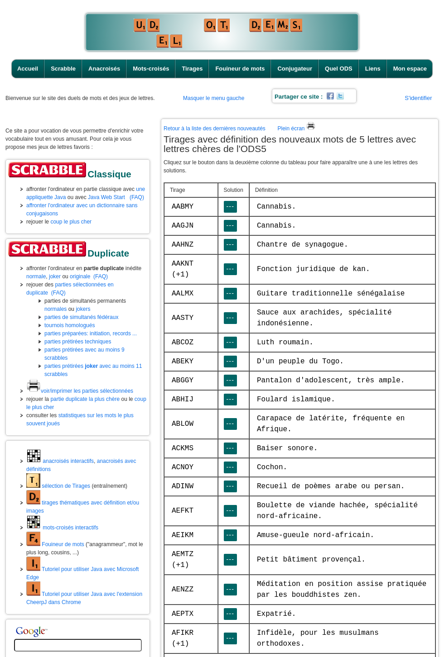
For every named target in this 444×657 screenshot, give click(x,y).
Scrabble (63, 68)
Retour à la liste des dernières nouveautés (214, 128)
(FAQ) (137, 197)
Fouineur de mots (240, 68)
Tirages (192, 68)
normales (55, 309)
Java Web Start (106, 197)
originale (80, 276)
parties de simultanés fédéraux (81, 317)
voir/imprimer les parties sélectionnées (79, 391)
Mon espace (410, 68)
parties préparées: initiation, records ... (90, 333)
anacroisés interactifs (60, 461)
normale (36, 276)
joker (55, 276)
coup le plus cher (71, 222)
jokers (83, 309)
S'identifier (418, 98)
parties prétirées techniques (77, 341)
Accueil (27, 68)
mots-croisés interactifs (62, 527)
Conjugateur (294, 68)
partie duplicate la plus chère (85, 399)
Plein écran (296, 128)
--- (230, 206)
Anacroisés (104, 68)
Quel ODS (338, 68)
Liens (373, 68)
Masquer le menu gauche (213, 98)
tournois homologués (69, 325)
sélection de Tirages (58, 486)
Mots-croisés (151, 68)
